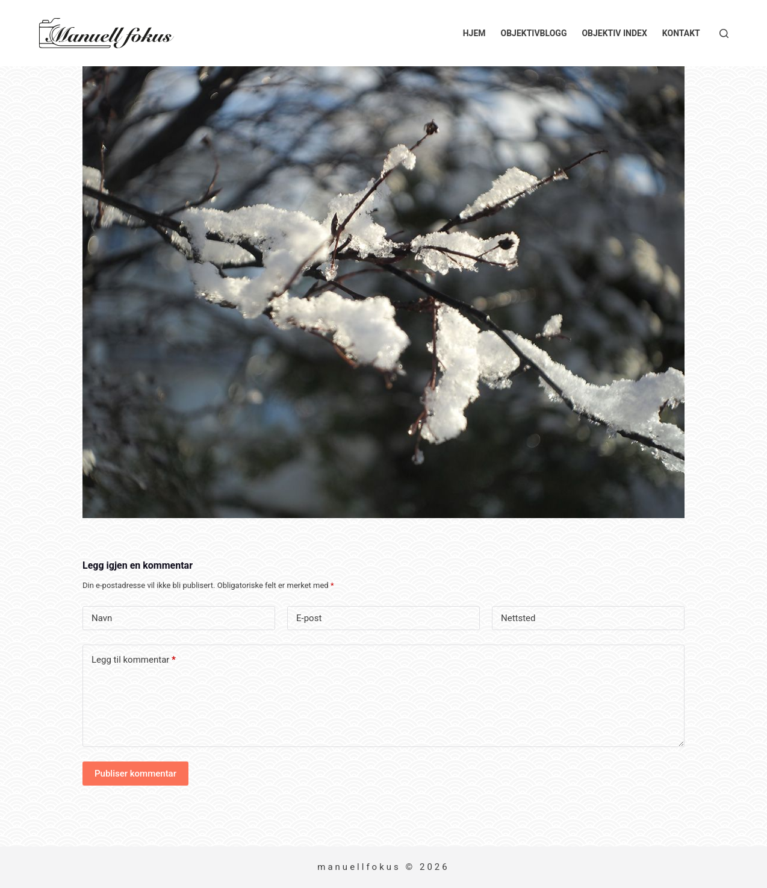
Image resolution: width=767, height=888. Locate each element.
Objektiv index (614, 33)
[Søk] (723, 33)
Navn (102, 618)
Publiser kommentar (135, 773)
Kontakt (681, 33)
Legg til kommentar (134, 660)
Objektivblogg (534, 33)
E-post (308, 618)
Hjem (474, 33)
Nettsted (518, 618)
